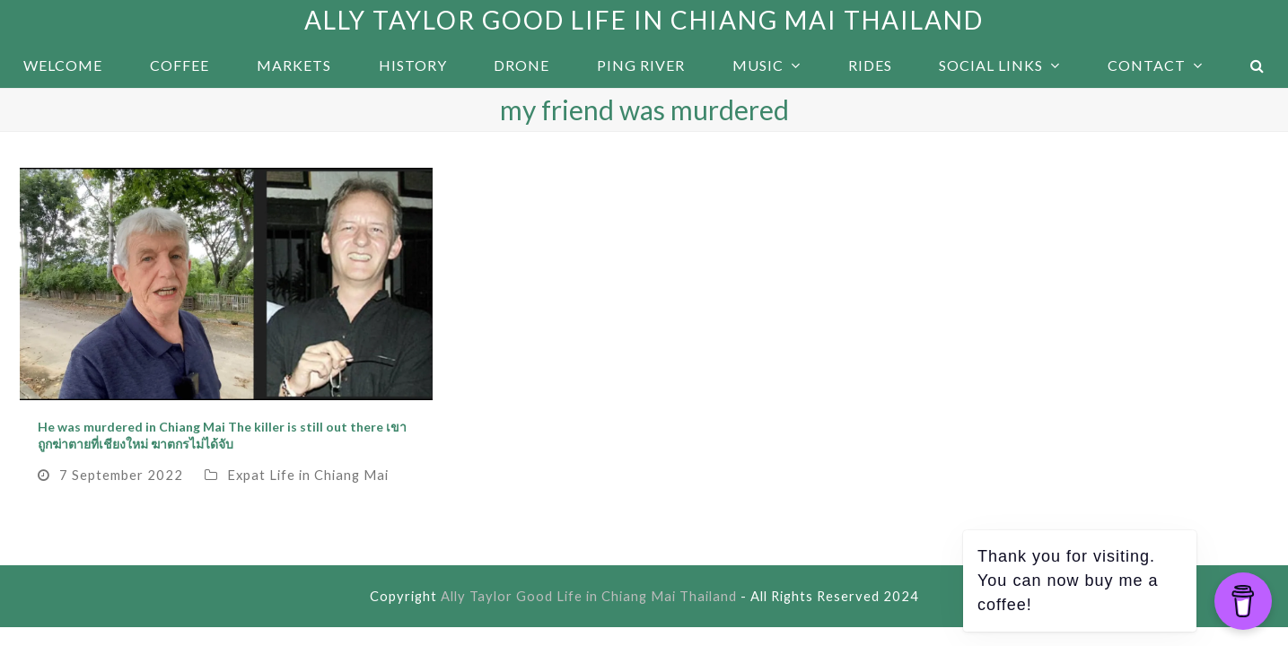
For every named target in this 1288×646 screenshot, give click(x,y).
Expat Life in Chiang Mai (308, 475)
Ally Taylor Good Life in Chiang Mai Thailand (644, 19)
